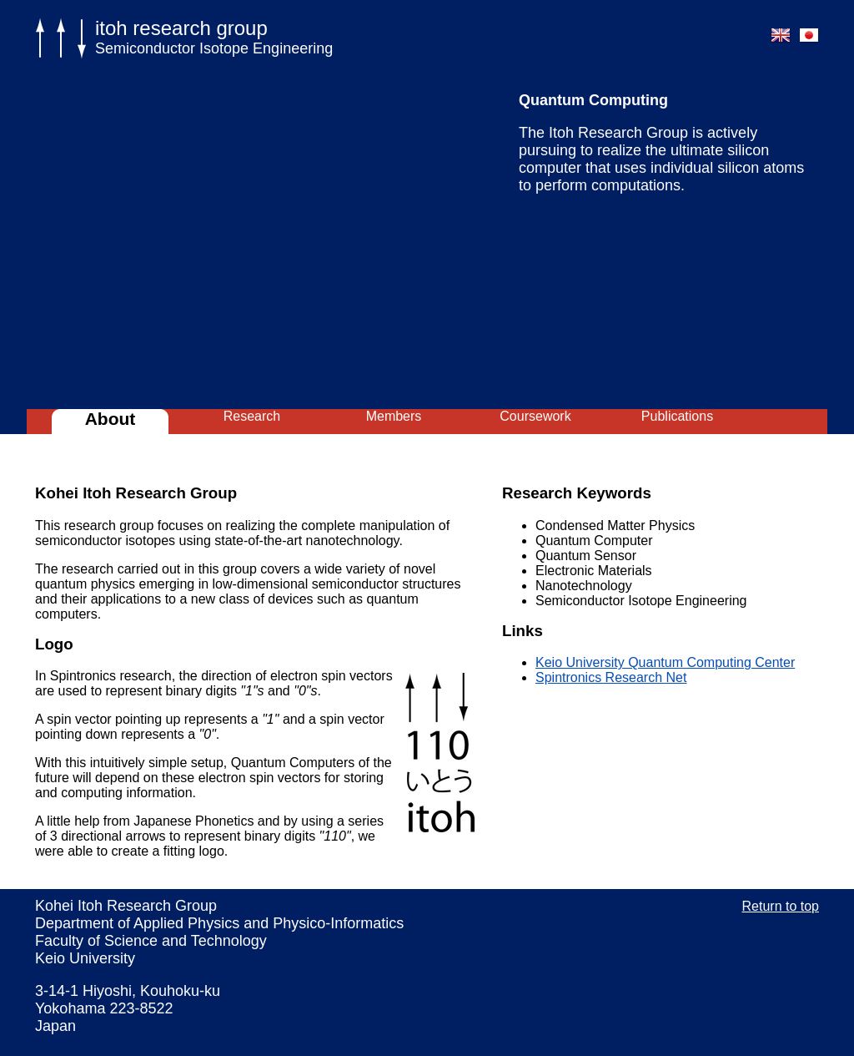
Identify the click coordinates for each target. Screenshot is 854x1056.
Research (252, 416)
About (110, 418)
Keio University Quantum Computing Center (665, 662)
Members (394, 416)
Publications (677, 416)
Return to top (781, 906)
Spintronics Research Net (610, 677)
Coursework (535, 416)
